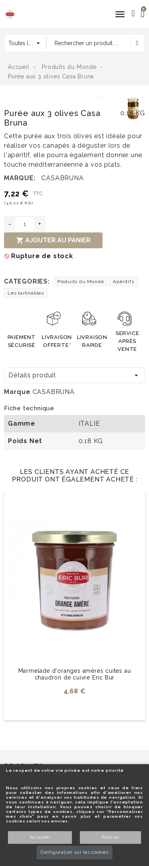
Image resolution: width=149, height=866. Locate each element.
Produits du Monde (80, 281)
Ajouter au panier (53, 240)
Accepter (40, 837)
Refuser (111, 837)
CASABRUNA (62, 178)
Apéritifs (123, 281)
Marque (17, 392)
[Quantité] (25, 224)
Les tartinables (26, 293)
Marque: (20, 178)
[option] (60, 98)
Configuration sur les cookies (74, 852)
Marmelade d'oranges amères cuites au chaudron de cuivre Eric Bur (74, 674)
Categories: (27, 281)
